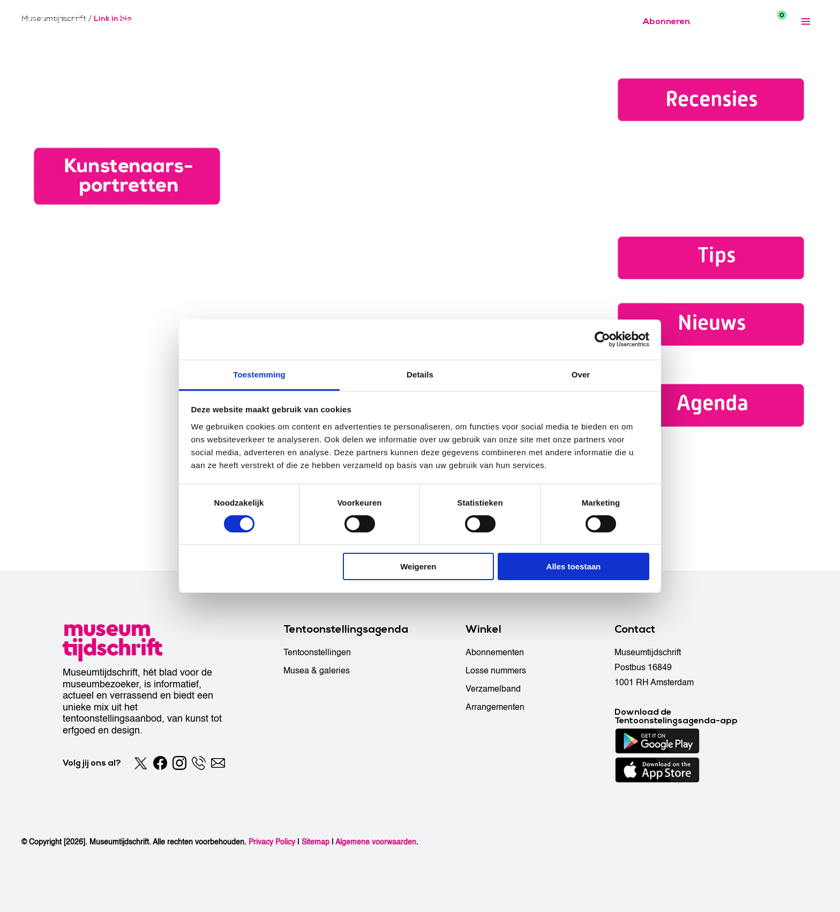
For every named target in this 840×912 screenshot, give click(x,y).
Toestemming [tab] (259, 374)
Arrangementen (495, 707)
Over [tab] (581, 374)
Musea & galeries (316, 671)
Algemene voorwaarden (375, 842)
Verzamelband (493, 689)
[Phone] (199, 763)
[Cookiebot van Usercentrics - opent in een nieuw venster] (602, 339)
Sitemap (315, 842)
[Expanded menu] (806, 21)
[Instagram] (179, 763)
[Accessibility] (722, 20)
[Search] (747, 21)
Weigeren (418, 566)
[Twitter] (141, 763)
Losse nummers (496, 671)
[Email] (218, 763)
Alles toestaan (573, 566)
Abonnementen (495, 652)
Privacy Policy (272, 842)
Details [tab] (420, 374)
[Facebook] (160, 763)
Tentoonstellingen (317, 652)
